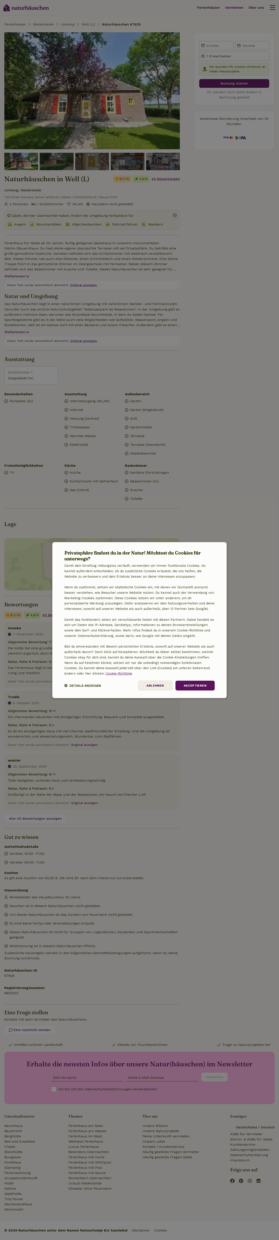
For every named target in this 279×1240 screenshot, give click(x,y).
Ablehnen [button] (155, 685)
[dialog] (139, 620)
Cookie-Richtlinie (119, 673)
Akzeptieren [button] (195, 685)
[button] (82, 686)
